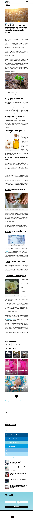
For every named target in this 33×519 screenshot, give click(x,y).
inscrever (16, 506)
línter (22, 215)
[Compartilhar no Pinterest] (16, 344)
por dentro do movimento (9, 23)
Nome (6, 412)
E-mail (6, 414)
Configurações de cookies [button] (5, 516)
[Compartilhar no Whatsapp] (6, 344)
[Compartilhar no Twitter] (13, 344)
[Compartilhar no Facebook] (9, 344)
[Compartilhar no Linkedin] (20, 344)
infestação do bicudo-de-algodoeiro (12, 166)
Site (5, 417)
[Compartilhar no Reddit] (23, 344)
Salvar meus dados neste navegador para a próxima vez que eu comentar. (16, 422)
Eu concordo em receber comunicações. (12, 503)
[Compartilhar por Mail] (26, 344)
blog (7, 5)
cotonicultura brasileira (10, 319)
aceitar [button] (12, 516)
